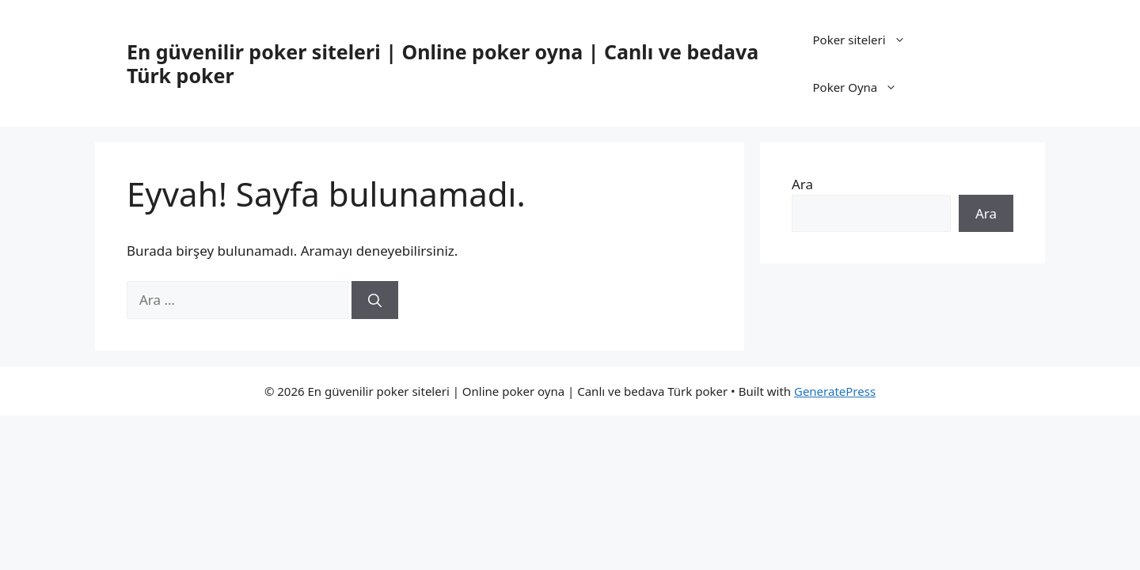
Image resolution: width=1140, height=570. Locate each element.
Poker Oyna (862, 87)
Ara (802, 184)
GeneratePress (835, 391)
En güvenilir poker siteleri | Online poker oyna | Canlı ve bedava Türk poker (442, 63)
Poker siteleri (866, 39)
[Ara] (375, 300)
